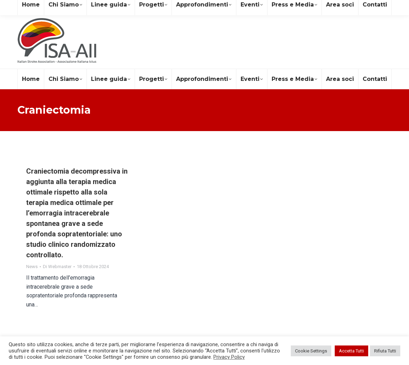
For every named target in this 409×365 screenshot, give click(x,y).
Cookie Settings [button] (311, 350)
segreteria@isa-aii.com (48, 6)
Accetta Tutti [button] (351, 350)
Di (57, 266)
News (32, 266)
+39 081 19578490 (109, 6)
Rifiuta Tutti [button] (385, 350)
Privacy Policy (229, 357)
